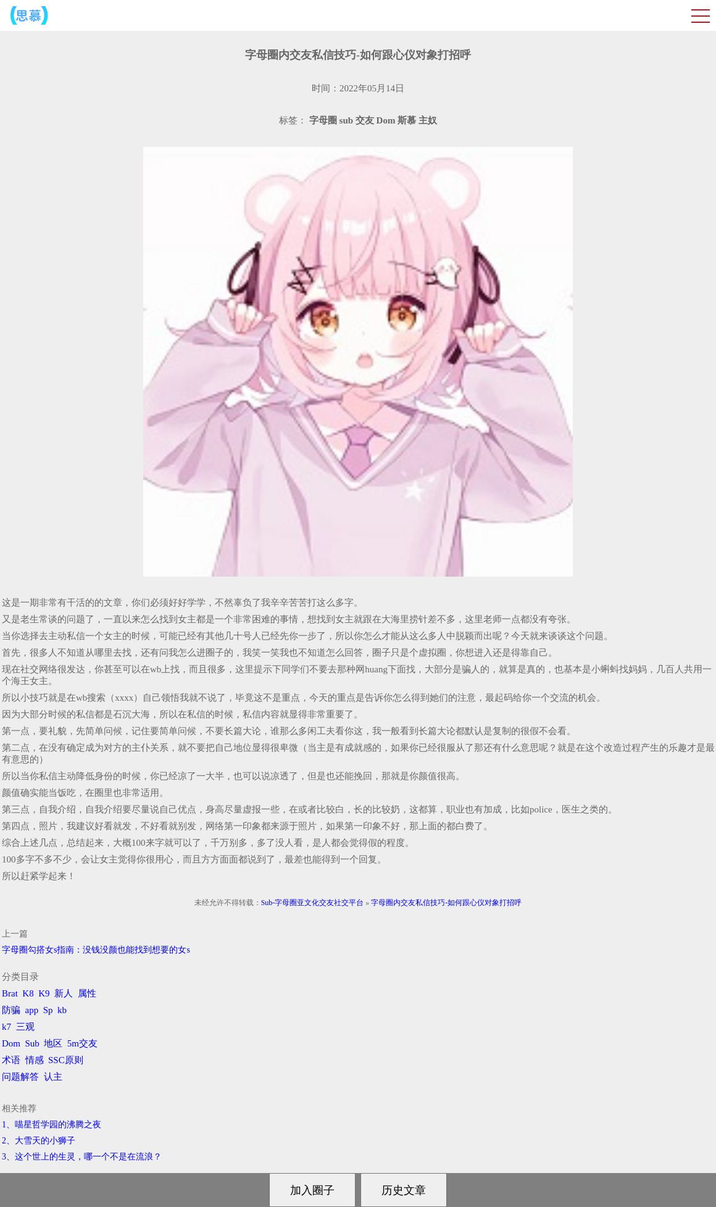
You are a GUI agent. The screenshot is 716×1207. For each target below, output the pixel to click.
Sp (48, 1010)
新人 (63, 993)
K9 (43, 993)
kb (62, 1010)
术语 (11, 1060)
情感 (34, 1060)
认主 (53, 1077)
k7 (6, 1027)
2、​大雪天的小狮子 (38, 1140)
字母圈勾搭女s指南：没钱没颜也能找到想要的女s (96, 949)
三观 (25, 1027)
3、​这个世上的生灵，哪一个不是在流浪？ (82, 1156)
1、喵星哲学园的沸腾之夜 (51, 1124)
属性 (87, 993)
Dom (11, 1043)
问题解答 (20, 1077)
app (32, 1010)
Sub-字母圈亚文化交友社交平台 (312, 902)
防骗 (11, 1010)
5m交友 (82, 1043)
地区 (53, 1043)
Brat (10, 993)
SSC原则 (65, 1060)
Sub (32, 1043)
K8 (27, 993)
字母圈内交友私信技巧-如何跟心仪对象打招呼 (446, 902)
